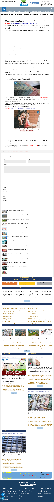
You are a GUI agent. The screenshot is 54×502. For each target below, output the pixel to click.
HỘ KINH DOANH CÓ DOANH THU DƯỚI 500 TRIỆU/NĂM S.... (18, 225)
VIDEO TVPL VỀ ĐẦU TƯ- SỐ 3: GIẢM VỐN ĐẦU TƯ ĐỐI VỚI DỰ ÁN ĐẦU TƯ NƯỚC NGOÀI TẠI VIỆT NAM (7, 292)
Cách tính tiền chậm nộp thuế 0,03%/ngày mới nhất (9, 458)
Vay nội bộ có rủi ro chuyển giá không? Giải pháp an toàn (7, 337)
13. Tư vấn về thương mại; (32, 306)
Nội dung (5, 162)
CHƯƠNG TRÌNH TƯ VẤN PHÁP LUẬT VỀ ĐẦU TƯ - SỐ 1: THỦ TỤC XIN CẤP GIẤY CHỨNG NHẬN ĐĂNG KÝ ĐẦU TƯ (33, 292)
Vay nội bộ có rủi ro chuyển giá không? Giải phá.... (15, 208)
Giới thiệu (12, 7)
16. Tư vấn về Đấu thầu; (32, 311)
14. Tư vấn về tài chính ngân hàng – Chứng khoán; (37, 307)
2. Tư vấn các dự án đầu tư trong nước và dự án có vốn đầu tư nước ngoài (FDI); (13, 306)
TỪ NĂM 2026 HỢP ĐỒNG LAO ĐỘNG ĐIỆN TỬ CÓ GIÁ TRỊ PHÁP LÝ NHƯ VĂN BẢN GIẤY (46, 337)
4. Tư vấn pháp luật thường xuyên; (8, 309)
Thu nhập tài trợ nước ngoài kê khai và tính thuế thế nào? (10, 462)
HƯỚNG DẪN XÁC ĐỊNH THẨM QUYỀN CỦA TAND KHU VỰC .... (18, 260)
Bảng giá (37, 7)
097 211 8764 (15, 4)
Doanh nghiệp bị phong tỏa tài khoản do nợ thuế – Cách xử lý (13, 431)
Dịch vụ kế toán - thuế (24, 7)
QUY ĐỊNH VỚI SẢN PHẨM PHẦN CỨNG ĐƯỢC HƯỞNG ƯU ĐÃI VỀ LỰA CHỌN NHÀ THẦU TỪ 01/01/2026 (40, 422)
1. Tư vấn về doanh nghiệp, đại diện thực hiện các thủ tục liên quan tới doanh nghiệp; (13, 304)
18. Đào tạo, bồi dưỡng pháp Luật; (34, 314)
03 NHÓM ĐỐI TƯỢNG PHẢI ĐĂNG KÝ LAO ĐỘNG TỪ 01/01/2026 (37, 420)
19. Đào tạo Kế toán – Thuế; (33, 316)
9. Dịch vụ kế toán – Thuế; (6, 317)
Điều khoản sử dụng (31, 500)
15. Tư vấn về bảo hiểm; (32, 309)
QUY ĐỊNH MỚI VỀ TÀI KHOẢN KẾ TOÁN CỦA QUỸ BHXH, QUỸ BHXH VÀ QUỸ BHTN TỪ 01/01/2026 (40, 344)
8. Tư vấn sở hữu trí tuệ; (6, 316)
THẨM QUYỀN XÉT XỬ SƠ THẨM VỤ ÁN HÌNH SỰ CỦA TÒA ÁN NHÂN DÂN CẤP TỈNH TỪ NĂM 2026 (13, 344)
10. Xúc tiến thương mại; (6, 319)
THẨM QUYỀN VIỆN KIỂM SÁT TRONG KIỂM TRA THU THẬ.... (18, 247)
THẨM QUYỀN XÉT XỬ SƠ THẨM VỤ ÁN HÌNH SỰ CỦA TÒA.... (18, 251)
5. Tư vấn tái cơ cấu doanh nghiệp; (8, 311)
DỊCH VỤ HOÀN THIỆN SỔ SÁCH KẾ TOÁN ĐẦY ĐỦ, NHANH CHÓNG (12, 387)
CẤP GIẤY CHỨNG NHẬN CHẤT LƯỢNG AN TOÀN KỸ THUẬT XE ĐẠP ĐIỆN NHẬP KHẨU (13, 381)
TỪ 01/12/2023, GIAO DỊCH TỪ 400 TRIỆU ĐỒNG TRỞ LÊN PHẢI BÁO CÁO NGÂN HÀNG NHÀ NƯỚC (27, 12)
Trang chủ (8, 7)
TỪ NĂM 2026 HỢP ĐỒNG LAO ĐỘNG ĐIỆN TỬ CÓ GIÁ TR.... (18, 221)
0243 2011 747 (5, 4)
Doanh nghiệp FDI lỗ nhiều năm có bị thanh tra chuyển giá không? (11, 461)
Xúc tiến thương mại (31, 7)
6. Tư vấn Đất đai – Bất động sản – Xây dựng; (10, 312)
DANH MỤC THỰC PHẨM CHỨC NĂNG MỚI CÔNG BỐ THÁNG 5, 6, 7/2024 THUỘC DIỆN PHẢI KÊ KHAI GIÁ (14, 355)
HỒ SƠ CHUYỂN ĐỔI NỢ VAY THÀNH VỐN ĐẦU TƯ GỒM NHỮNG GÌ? (38, 381)
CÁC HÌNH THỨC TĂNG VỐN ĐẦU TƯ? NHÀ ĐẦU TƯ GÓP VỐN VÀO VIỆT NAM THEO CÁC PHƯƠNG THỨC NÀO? (39, 355)
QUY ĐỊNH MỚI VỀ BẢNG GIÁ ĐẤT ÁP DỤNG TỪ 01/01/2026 (33, 337)
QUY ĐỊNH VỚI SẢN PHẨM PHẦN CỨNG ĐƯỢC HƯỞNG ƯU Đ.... (18, 238)
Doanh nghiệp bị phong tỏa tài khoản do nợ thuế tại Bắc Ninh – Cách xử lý (12, 465)
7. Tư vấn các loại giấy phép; (7, 314)
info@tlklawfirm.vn (24, 495)
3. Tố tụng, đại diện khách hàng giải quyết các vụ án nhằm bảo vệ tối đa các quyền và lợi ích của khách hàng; (14, 308)
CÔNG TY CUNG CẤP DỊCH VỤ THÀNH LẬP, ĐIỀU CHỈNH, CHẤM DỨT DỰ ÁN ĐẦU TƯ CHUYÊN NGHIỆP (39, 374)
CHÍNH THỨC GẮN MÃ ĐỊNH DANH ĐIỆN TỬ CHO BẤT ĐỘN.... (18, 212)
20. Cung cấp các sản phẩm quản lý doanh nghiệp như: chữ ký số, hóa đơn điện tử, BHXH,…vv (40, 317)
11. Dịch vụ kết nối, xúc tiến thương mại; (9, 320)
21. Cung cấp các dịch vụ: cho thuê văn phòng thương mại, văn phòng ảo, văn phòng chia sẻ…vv (39, 319)
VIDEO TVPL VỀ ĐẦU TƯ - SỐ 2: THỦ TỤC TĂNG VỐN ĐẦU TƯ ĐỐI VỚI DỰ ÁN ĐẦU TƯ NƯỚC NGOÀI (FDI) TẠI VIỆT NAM (20, 292)
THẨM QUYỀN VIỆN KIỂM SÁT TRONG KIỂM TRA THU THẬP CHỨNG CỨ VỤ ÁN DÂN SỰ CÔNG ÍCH (40, 343)
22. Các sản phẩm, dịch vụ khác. (34, 320)
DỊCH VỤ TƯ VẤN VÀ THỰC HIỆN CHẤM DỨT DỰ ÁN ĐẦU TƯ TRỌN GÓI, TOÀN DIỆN (40, 373)
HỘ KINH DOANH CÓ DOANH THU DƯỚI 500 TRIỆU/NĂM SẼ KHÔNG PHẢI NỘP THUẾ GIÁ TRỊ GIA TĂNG (13, 340)
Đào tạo (40, 7)
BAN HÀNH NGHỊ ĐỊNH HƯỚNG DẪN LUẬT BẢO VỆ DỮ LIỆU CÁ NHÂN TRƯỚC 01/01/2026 (13, 343)
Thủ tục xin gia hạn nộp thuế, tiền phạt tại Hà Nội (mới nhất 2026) (11, 457)
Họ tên (5, 157)
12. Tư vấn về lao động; (32, 304)
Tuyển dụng (5, 198)
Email (29, 157)
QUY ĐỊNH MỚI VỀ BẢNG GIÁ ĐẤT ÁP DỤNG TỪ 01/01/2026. (18, 217)
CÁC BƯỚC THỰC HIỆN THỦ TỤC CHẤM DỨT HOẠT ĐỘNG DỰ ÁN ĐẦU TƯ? (13, 384)
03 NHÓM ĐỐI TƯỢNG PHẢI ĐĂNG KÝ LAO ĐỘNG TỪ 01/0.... (18, 234)
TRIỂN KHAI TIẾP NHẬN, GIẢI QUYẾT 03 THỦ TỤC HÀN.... (17, 264)
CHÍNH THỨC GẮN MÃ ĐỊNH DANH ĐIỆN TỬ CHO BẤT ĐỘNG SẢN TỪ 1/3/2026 (20, 337)
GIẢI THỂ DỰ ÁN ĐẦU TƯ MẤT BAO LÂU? (34, 378)
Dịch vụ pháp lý (17, 7)
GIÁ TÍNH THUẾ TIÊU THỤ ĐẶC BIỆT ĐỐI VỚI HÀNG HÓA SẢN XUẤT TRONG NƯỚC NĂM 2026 (40, 340)
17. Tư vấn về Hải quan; (32, 312)
